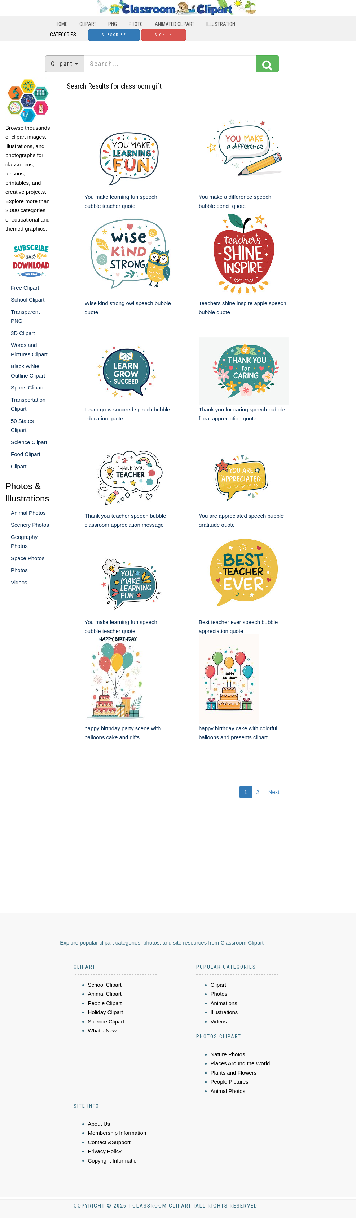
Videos (19, 582)
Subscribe (114, 34)
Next (274, 792)
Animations (224, 1003)
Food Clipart (25, 454)
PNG (112, 24)
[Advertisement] (179, 858)
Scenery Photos (30, 525)
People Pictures (230, 1082)
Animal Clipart (105, 994)
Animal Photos (28, 513)
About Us (99, 1124)
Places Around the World (240, 1063)
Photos (19, 570)
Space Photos (27, 558)
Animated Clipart (174, 24)
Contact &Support (109, 1142)
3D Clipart (23, 333)
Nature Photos (228, 1054)
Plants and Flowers (234, 1073)
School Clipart (27, 299)
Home (61, 24)
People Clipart (105, 1003)
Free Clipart (25, 288)
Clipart (87, 24)
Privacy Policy (105, 1151)
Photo (136, 24)
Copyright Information (114, 1160)
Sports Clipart (27, 387)
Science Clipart (29, 442)
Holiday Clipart (105, 1012)
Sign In (163, 34)
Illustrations (224, 1012)
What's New (102, 1030)
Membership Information (117, 1133)
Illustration (220, 24)
